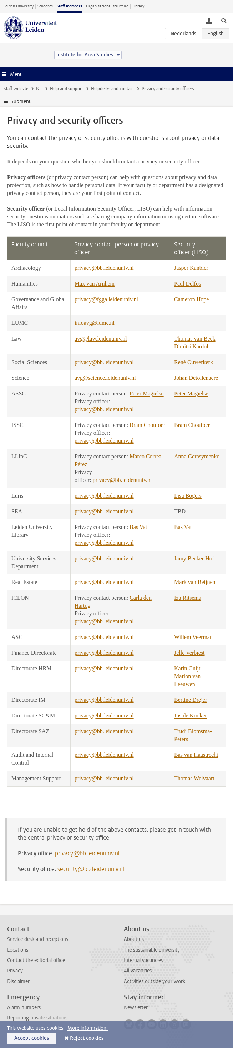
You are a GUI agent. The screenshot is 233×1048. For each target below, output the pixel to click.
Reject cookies (86, 1038)
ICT (39, 88)
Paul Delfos (187, 284)
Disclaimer (18, 981)
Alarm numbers (24, 1007)
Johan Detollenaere (196, 378)
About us (134, 939)
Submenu (21, 101)
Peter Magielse (147, 394)
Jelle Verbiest (189, 653)
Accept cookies (31, 1038)
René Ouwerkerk (193, 362)
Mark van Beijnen (195, 582)
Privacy (15, 970)
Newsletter (136, 1007)
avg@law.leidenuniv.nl (101, 339)
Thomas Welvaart (194, 778)
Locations (17, 950)
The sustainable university (152, 950)
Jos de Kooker (190, 715)
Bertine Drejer (190, 700)
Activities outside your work (154, 981)
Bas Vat (138, 527)
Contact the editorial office (36, 960)
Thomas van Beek (195, 339)
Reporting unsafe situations (37, 1017)
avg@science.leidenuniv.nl (105, 378)
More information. (87, 1028)
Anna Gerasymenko (197, 456)
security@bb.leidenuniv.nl (90, 869)
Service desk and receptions (37, 939)
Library (138, 6)
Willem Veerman (193, 637)
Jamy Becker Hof (194, 558)
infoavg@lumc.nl (95, 323)
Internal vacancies (143, 960)
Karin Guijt (187, 668)
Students (45, 6)
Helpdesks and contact (112, 88)
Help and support (66, 88)
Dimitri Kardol (191, 346)
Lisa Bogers (188, 496)
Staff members (69, 6)
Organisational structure (107, 6)
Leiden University (19, 6)
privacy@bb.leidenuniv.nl (104, 268)
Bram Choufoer (147, 425)
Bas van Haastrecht (196, 755)
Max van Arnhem (95, 284)
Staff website (16, 88)
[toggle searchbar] (223, 20)
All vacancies (138, 970)
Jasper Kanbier (191, 268)
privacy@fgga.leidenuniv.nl (106, 299)
